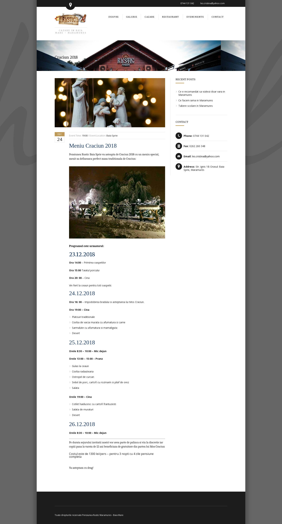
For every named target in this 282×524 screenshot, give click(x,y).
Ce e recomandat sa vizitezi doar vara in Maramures (201, 93)
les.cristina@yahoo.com (212, 3)
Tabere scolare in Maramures (195, 105)
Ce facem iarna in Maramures (195, 100)
